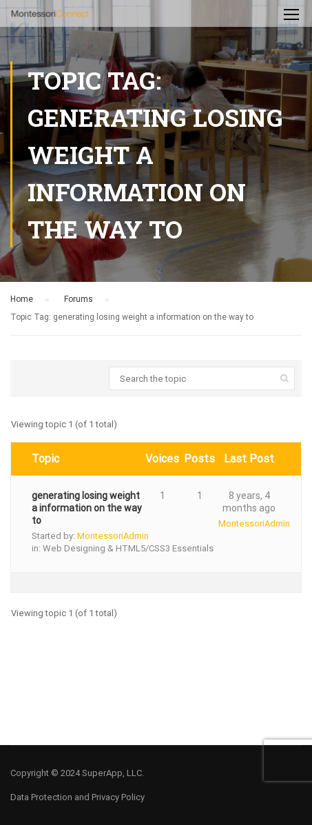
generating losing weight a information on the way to (87, 508)
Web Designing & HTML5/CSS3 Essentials (128, 548)
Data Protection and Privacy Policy (77, 797)
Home (21, 299)
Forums (78, 299)
